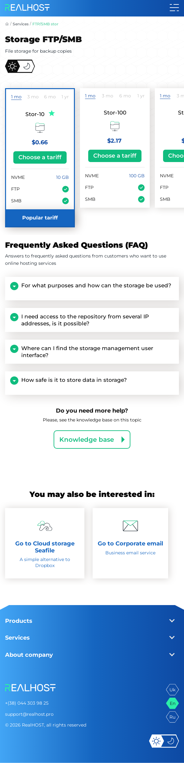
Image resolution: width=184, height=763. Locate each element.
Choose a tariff (40, 157)
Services (21, 24)
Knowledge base (86, 439)
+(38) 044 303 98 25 (27, 703)
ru (172, 717)
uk (172, 690)
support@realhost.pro (29, 714)
